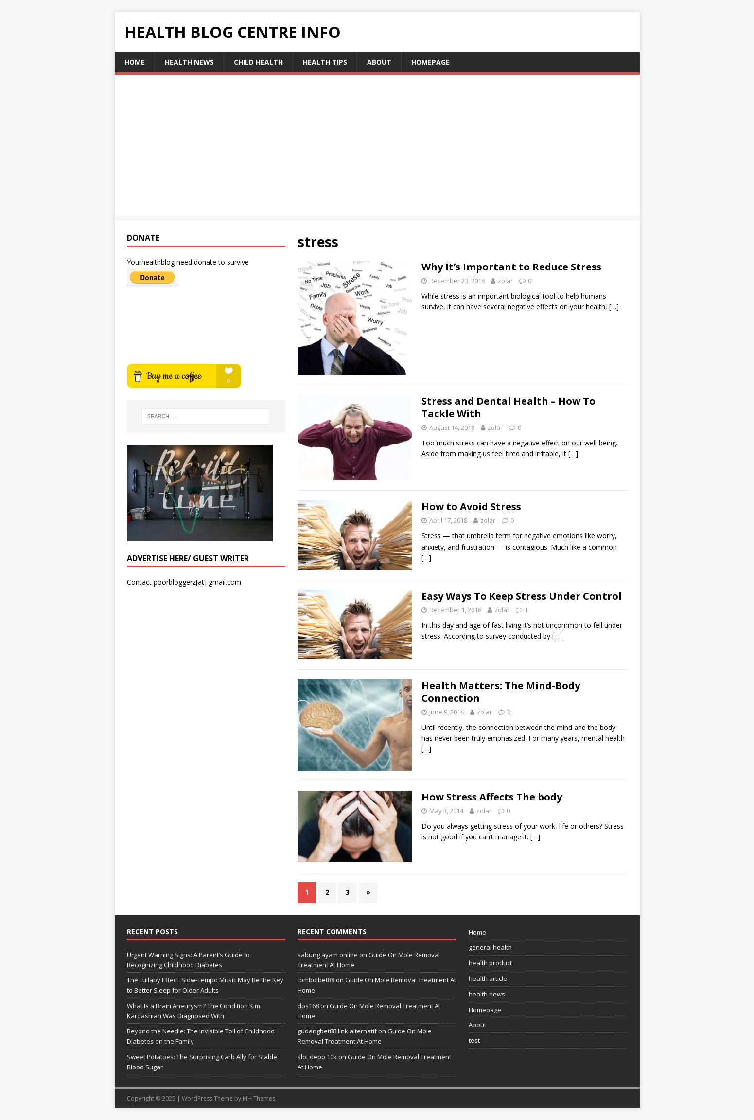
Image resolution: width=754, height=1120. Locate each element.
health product (490, 963)
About (379, 62)
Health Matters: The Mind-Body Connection (500, 692)
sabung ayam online (328, 954)
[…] (614, 306)
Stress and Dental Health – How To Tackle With (508, 407)
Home (134, 62)
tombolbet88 (316, 980)
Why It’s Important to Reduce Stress (511, 266)
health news (189, 62)
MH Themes (259, 1098)
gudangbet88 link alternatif (337, 1031)
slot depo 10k (317, 1056)
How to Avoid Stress (471, 506)
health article (488, 978)
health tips (325, 62)
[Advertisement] (377, 148)
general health (490, 947)
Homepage (430, 62)
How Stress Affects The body (491, 796)
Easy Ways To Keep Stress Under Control (521, 596)
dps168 (308, 1005)
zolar (505, 280)
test (474, 1040)
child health (258, 62)
